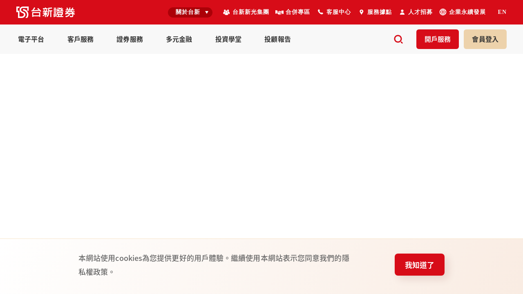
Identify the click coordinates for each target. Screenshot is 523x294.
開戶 (438, 39)
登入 (485, 39)
